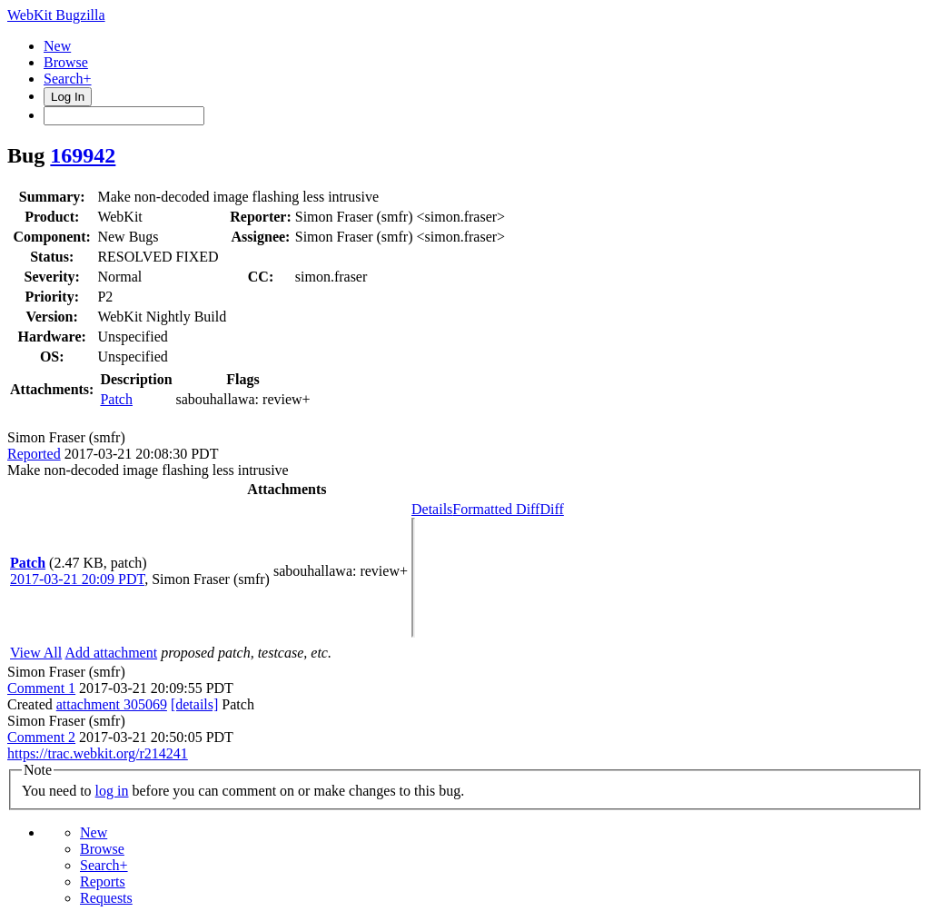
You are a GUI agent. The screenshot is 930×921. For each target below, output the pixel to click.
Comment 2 (41, 737)
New (57, 46)
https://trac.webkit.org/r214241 (97, 753)
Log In (67, 97)
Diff (551, 509)
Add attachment (110, 652)
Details (431, 509)
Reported (34, 453)
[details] (194, 704)
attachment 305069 (111, 704)
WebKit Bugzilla (56, 15)
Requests (106, 898)
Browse (66, 62)
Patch (116, 399)
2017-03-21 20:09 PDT (77, 579)
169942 (82, 155)
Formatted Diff (495, 509)
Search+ (68, 78)
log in (112, 790)
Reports (102, 881)
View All (36, 652)
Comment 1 (41, 688)
